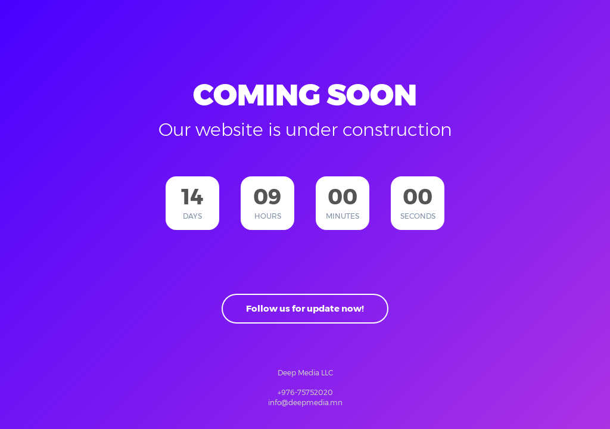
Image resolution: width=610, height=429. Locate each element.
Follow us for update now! (305, 308)
